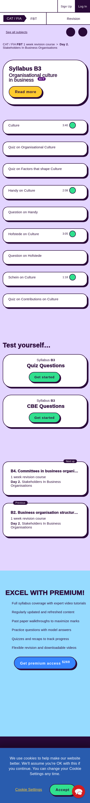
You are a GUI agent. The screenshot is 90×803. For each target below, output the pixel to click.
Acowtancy (21, 6)
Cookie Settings (28, 789)
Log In (82, 6)
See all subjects (16, 32)
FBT (33, 19)
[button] (78, 791)
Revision (73, 19)
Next (82, 32)
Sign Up (66, 6)
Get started (44, 377)
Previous (70, 32)
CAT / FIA (14, 18)
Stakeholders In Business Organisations (36, 46)
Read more (25, 92)
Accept (63, 790)
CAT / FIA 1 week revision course (29, 44)
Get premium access (45, 662)
